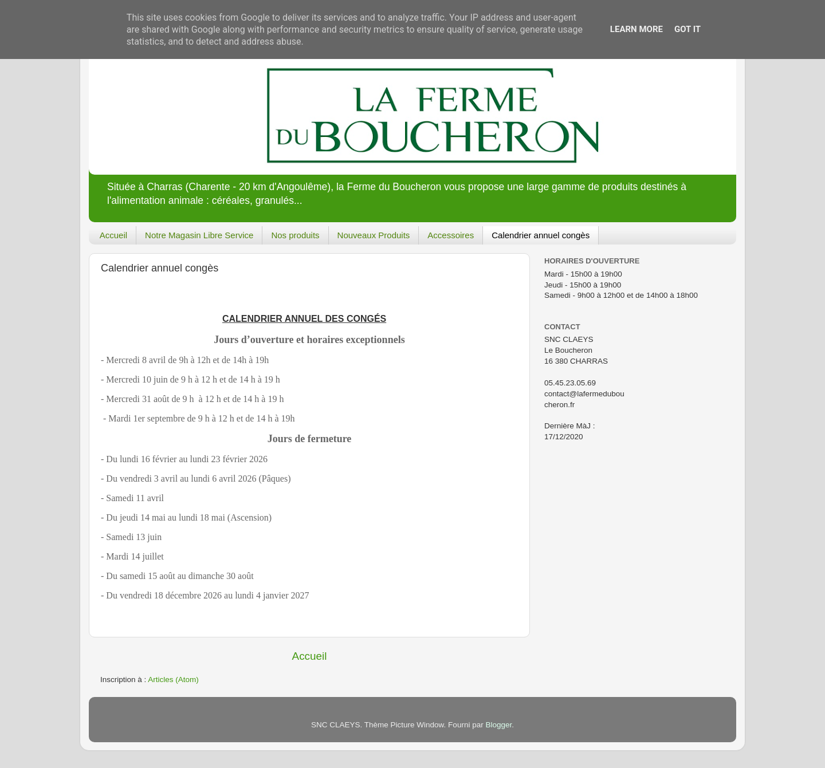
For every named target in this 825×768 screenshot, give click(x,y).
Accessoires (450, 235)
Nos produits (295, 235)
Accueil (113, 235)
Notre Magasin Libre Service (199, 235)
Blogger (498, 724)
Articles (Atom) (173, 679)
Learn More (636, 29)
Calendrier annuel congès (541, 235)
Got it (687, 29)
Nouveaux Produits (373, 235)
